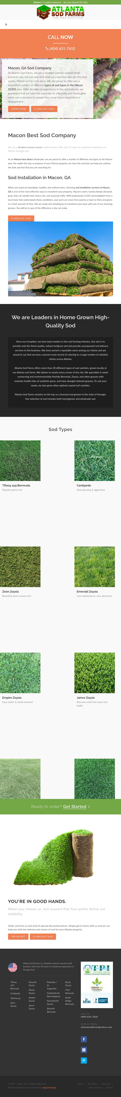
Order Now (18, 109)
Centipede (50, 485)
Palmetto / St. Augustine (100, 601)
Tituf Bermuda (93, 719)
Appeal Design (49, 1087)
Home (80, 1083)
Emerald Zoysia (53, 543)
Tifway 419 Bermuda (16, 485)
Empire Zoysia (11, 601)
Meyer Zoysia (92, 543)
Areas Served (95, 1087)
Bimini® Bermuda (95, 658)
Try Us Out (18, 936)
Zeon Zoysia (10, 543)
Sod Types (92, 1083)
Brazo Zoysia (51, 719)
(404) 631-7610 (44, 109)
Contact (109, 1087)
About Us (106, 1083)
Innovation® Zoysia (56, 658)
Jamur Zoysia (52, 601)
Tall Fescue (91, 485)
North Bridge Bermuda (98, 777)
